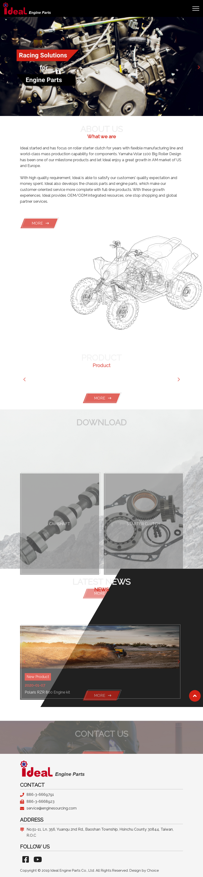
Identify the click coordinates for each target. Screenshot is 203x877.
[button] (199, 66)
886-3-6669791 (40, 794)
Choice (153, 870)
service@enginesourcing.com (52, 808)
